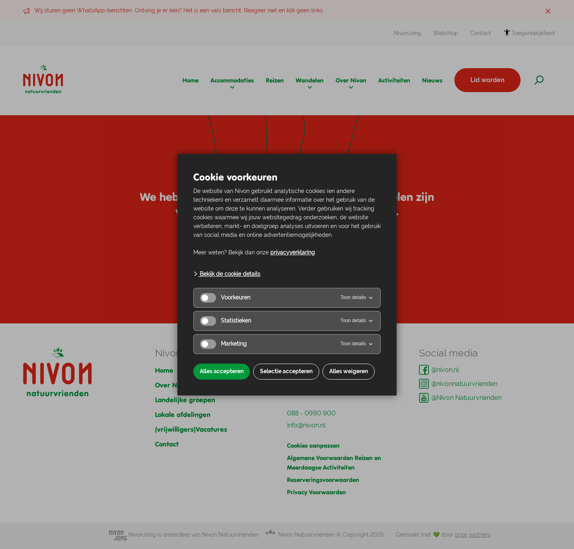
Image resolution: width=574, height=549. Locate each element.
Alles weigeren (348, 371)
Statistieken (225, 321)
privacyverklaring (292, 252)
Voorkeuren (225, 298)
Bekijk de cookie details (226, 274)
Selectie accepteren (286, 371)
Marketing (223, 344)
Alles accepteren (222, 371)
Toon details (357, 298)
